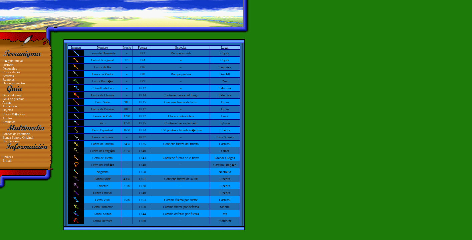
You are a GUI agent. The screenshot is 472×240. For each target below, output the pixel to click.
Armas (6, 102)
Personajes (10, 68)
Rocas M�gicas (14, 114)
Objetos (8, 110)
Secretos (8, 76)
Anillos (7, 118)
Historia (8, 65)
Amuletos (8, 122)
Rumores (9, 79)
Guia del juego (12, 95)
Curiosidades (11, 72)
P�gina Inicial (13, 61)
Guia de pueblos (13, 99)
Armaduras (9, 106)
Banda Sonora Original (18, 137)
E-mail (7, 160)
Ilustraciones (11, 141)
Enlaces (8, 157)
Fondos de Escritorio (16, 134)
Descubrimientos (14, 83)
